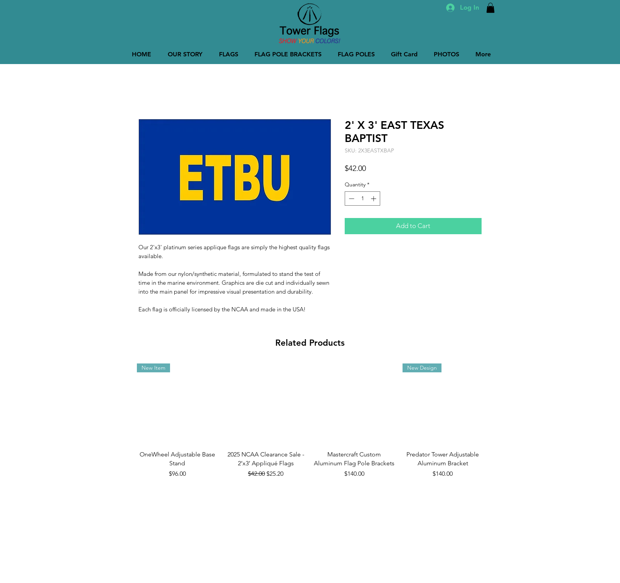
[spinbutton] (362, 198)
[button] (490, 8)
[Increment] (374, 198)
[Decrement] (350, 198)
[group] (310, 421)
